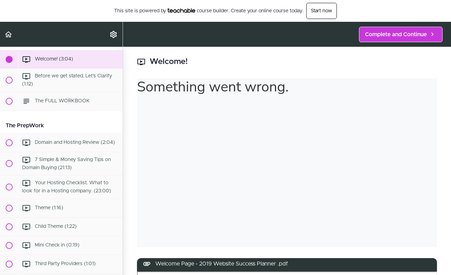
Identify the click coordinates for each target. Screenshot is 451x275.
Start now (321, 10)
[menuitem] (114, 34)
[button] (9, 34)
